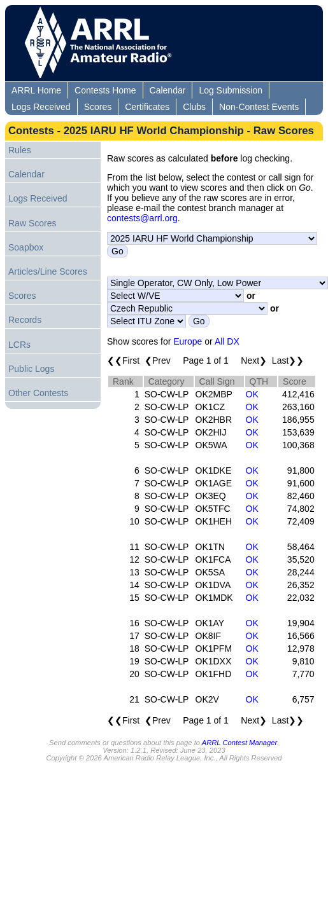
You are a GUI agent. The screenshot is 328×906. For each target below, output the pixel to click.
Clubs (194, 107)
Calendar (168, 90)
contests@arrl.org (142, 218)
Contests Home (105, 90)
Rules (19, 150)
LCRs (19, 345)
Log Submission (230, 90)
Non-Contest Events (259, 107)
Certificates (147, 107)
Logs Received (41, 107)
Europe (187, 341)
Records (24, 320)
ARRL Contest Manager (239, 742)
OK (252, 394)
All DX (227, 341)
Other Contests (38, 393)
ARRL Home (36, 90)
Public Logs (31, 369)
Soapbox (25, 247)
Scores (98, 107)
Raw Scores (32, 223)
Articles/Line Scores (47, 271)
